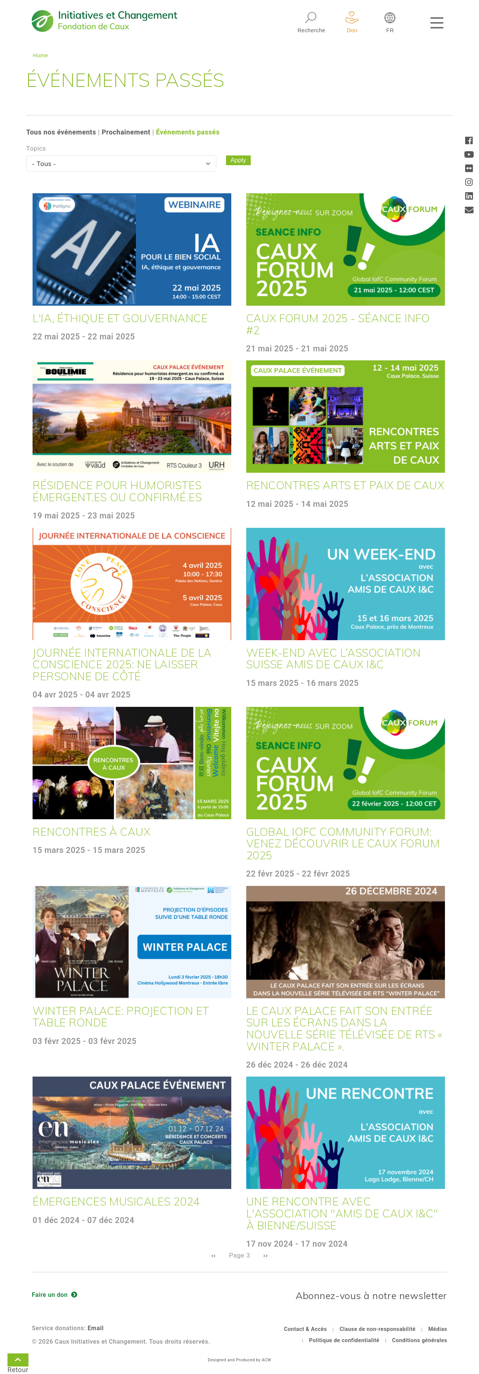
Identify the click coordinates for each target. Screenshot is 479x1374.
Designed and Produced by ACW (239, 1360)
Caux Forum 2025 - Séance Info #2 (338, 324)
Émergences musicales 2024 (116, 1201)
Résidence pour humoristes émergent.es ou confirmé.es (117, 491)
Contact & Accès (305, 1329)
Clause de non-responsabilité (377, 1329)
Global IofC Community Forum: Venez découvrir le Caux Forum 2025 (343, 843)
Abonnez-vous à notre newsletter (371, 1295)
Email (96, 1328)
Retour (17, 1361)
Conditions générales (419, 1340)
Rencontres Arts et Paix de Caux (345, 485)
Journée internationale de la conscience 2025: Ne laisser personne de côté (122, 664)
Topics (36, 148)
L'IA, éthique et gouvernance (120, 318)
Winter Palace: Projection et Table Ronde (121, 1016)
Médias (437, 1329)
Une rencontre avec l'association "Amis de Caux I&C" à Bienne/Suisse (342, 1213)
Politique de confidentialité (344, 1340)
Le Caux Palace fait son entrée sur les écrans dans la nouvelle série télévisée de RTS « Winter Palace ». (344, 1028)
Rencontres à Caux (91, 831)
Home (40, 55)
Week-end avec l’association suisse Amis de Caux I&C (333, 658)
